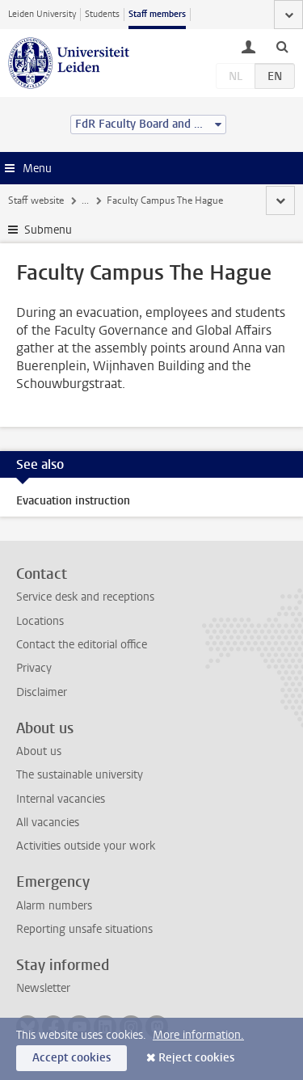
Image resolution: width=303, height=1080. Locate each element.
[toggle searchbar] (282, 46)
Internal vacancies (60, 799)
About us (38, 751)
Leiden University (42, 14)
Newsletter (43, 988)
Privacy (34, 668)
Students (102, 14)
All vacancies (47, 822)
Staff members (157, 14)
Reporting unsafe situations (84, 929)
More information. (198, 1035)
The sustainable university (79, 775)
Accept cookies (71, 1057)
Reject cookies (196, 1057)
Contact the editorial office (81, 644)
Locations (40, 621)
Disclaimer (41, 692)
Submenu (48, 230)
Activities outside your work (85, 846)
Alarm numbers (54, 905)
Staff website (36, 200)
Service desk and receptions (85, 597)
